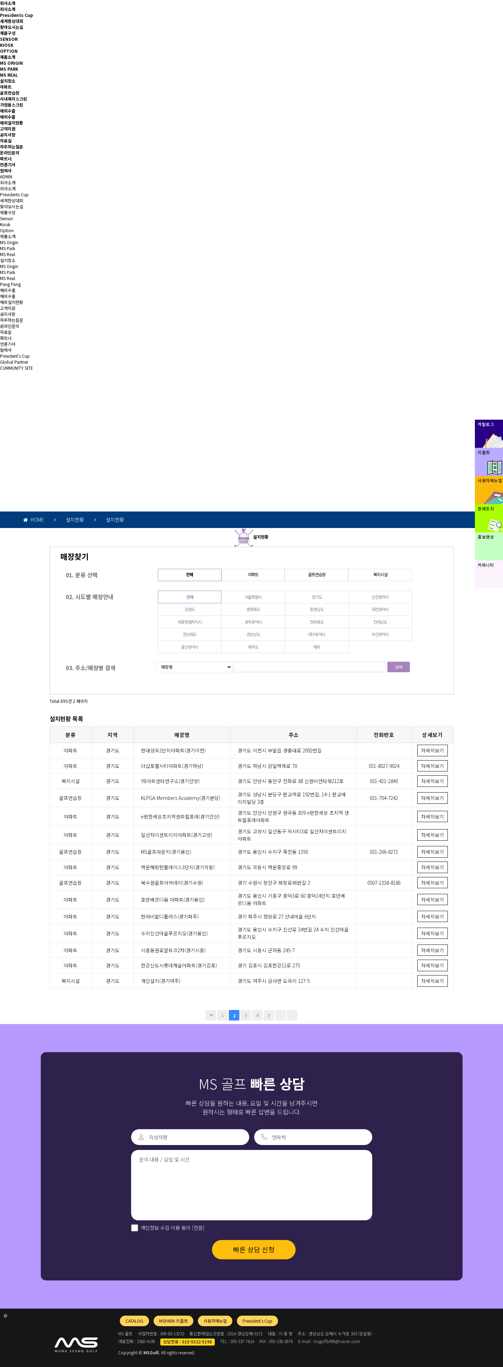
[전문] (198, 1227)
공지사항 (7, 135)
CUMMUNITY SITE (16, 368)
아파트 (6, 87)
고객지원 (7, 129)
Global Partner (14, 362)
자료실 (6, 141)
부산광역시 (380, 634)
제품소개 (7, 57)
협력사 (6, 170)
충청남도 (316, 609)
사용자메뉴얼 (490, 480)
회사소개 (7, 3)
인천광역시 (380, 597)
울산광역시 (189, 647)
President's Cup (15, 356)
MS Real (7, 254)
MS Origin (9, 242)
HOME (33, 519)
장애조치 (486, 508)
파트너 (6, 158)
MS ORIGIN (11, 63)
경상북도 (189, 634)
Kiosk (5, 224)
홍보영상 (486, 537)
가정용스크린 (11, 105)
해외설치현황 (11, 123)
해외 (316, 647)
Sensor (6, 218)
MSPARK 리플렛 (173, 1321)
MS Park (7, 248)
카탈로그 (486, 424)
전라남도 (380, 622)
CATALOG (134, 1321)
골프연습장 (9, 93)
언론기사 (7, 164)
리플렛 (484, 452)
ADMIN (6, 176)
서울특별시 (253, 597)
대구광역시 (316, 634)
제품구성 (7, 33)
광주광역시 (253, 622)
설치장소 (7, 81)
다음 (280, 1015)
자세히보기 (432, 750)
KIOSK (6, 45)
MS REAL (9, 75)
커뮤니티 (486, 565)
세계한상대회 (11, 21)
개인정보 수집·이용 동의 (173, 1227)
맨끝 (292, 1015)
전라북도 (316, 622)
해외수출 (7, 111)
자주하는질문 (11, 147)
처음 (211, 1015)
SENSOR (9, 39)
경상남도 (253, 634)
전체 (189, 574)
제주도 (253, 647)
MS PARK (9, 69)
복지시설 (380, 574)
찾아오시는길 (11, 27)
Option (7, 230)
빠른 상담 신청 (254, 1249)
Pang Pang (10, 284)
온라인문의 (9, 152)
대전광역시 (380, 609)
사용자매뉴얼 (215, 1321)
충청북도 (253, 609)
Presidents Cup (16, 15)
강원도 (190, 609)
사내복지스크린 (13, 99)
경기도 (316, 597)
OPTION (9, 51)
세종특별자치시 (190, 622)
